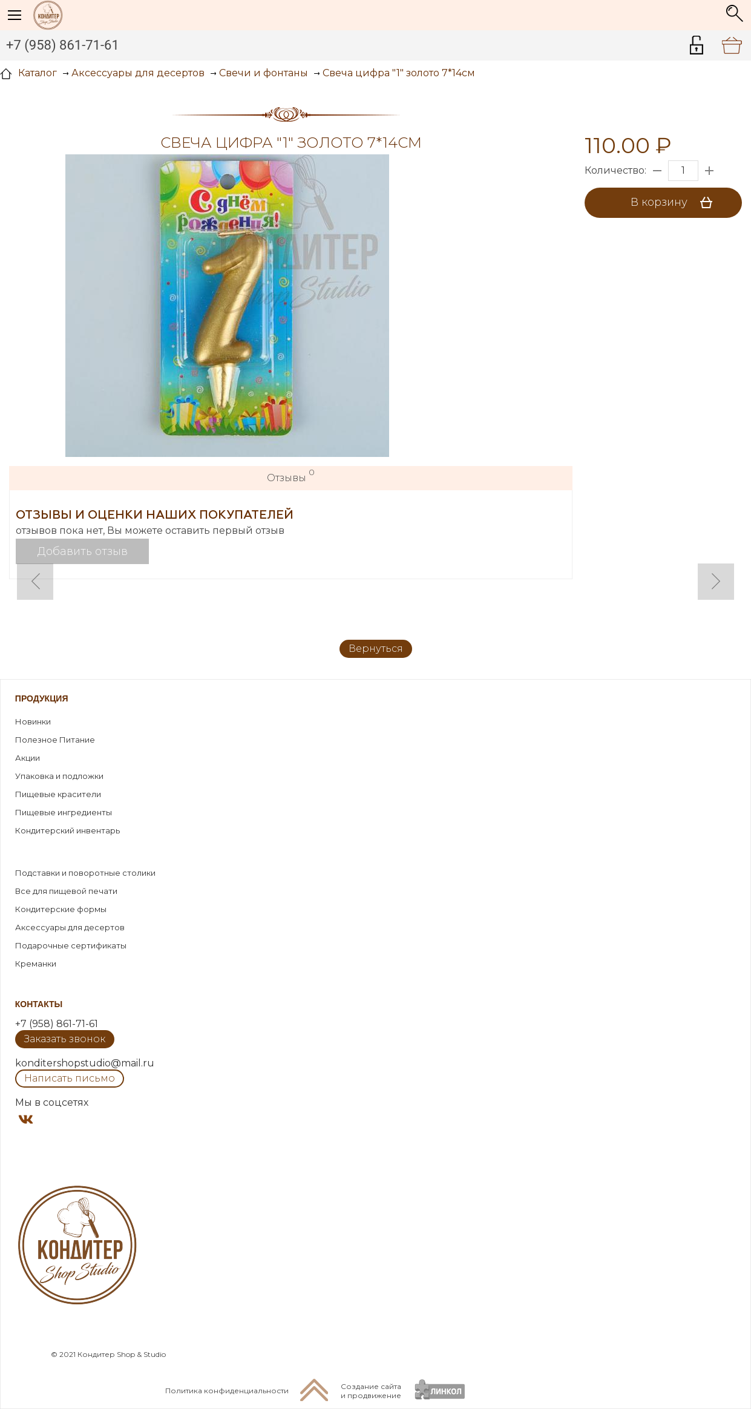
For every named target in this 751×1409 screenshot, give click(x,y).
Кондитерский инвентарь (67, 830)
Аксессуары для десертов (70, 927)
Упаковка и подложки (59, 776)
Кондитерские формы (61, 909)
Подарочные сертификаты (70, 945)
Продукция (41, 698)
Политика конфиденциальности (227, 1390)
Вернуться (376, 648)
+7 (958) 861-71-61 (62, 45)
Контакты (38, 1004)
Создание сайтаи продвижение (371, 1391)
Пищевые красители (58, 794)
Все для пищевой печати (66, 891)
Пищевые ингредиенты (63, 812)
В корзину (676, 203)
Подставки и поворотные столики (85, 873)
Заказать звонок (64, 1039)
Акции (27, 758)
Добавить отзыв (83, 551)
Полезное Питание (55, 739)
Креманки (35, 963)
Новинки (33, 721)
